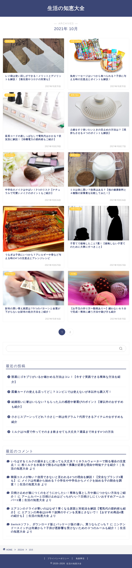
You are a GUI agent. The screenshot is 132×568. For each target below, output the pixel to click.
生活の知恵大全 (66, 8)
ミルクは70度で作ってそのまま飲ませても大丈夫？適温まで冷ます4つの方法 (62, 431)
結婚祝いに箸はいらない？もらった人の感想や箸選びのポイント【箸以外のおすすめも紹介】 (67, 404)
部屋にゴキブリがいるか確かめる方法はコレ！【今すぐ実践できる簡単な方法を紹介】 (65, 379)
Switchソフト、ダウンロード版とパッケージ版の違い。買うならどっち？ (60, 524)
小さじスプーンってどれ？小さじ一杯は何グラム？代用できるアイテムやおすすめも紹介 (67, 419)
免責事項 (80, 558)
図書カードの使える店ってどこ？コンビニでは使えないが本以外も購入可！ (61, 391)
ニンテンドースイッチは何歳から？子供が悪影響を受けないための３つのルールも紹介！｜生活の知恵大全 (68, 528)
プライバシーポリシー (58, 558)
